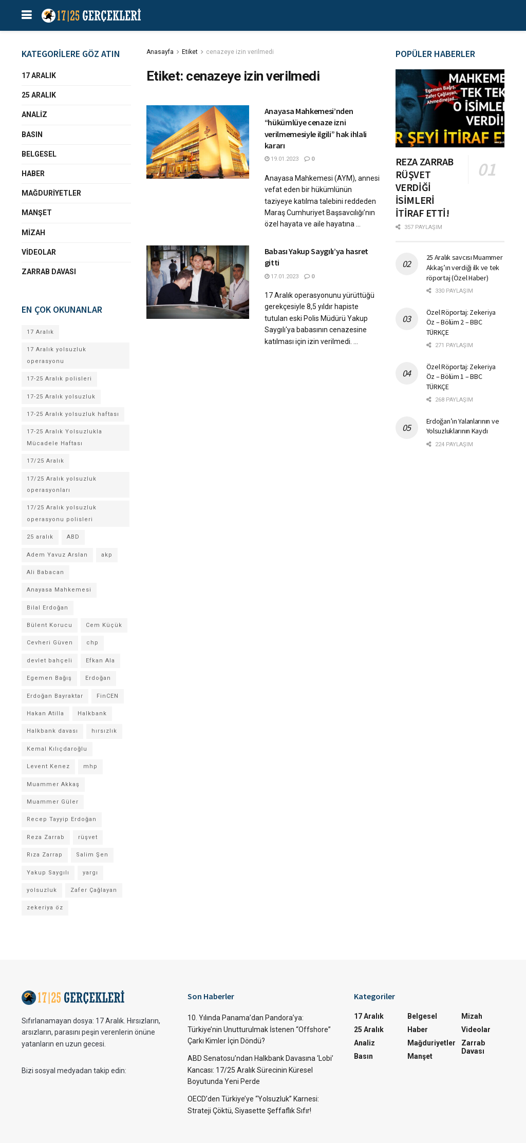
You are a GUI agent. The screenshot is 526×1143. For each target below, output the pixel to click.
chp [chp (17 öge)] (92, 642)
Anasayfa (160, 51)
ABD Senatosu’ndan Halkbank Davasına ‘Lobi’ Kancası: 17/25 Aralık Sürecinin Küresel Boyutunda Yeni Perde (260, 1069)
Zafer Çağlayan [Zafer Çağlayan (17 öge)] (93, 890)
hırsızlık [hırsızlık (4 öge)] (104, 731)
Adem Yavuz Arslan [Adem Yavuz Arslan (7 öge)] (57, 554)
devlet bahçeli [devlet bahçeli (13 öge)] (49, 660)
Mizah (33, 232)
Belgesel (39, 154)
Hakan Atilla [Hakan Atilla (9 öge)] (45, 713)
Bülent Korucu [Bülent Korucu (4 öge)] (49, 625)
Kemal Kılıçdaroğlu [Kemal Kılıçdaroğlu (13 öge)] (57, 749)
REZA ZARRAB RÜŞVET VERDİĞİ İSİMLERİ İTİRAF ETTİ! (425, 187)
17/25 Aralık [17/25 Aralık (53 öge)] (45, 461)
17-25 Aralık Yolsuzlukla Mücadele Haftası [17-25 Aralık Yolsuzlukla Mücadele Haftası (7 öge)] (64, 437)
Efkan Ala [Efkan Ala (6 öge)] (100, 660)
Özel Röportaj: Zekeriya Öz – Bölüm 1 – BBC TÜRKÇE (461, 376)
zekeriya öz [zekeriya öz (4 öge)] (45, 907)
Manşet (37, 212)
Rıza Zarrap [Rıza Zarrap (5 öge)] (45, 854)
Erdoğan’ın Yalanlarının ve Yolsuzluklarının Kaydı (462, 426)
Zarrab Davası (49, 272)
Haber (33, 173)
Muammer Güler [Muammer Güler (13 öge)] (53, 801)
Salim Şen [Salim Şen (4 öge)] (92, 854)
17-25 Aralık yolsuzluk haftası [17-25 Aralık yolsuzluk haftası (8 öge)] (73, 414)
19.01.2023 (281, 159)
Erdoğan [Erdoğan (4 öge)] (98, 678)
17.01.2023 (281, 276)
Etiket (190, 51)
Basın (32, 134)
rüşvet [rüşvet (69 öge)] (88, 837)
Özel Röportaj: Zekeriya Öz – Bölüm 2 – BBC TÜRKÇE (461, 322)
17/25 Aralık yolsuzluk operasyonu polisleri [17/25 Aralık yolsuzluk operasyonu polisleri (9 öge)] (62, 513)
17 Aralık (39, 75)
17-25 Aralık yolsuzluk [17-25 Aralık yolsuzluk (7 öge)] (61, 396)
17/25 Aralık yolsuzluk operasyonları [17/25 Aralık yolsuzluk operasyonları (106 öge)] (62, 484)
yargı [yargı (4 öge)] (90, 872)
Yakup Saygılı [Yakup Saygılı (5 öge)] (48, 872)
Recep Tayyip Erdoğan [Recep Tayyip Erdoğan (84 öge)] (62, 819)
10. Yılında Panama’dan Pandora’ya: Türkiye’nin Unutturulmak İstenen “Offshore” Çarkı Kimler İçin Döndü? (259, 1029)
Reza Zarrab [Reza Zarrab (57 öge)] (46, 837)
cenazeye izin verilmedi (240, 51)
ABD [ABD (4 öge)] (73, 537)
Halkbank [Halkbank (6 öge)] (92, 713)
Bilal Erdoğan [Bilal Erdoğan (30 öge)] (47, 607)
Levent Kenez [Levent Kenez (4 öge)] (48, 766)
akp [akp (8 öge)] (106, 554)
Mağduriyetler (51, 193)
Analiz (34, 114)
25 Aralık (39, 95)
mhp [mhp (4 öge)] (90, 766)
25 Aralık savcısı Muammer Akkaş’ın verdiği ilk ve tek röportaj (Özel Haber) (464, 267)
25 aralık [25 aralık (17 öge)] (40, 537)
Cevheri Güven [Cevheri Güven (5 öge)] (50, 642)
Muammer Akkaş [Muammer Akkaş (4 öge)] (53, 784)
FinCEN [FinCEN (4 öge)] (108, 696)
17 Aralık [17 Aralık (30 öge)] (40, 332)
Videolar (39, 252)
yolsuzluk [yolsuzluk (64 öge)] (42, 890)
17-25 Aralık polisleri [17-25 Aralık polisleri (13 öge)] (59, 378)
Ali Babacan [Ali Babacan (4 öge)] (45, 572)
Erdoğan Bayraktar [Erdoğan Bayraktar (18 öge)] (55, 696)
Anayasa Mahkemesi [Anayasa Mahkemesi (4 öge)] (59, 589)
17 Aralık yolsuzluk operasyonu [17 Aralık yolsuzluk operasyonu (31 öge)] (56, 355)
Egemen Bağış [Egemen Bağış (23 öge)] (49, 678)
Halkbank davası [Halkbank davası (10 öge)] (52, 731)
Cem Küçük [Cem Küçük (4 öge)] (104, 625)
